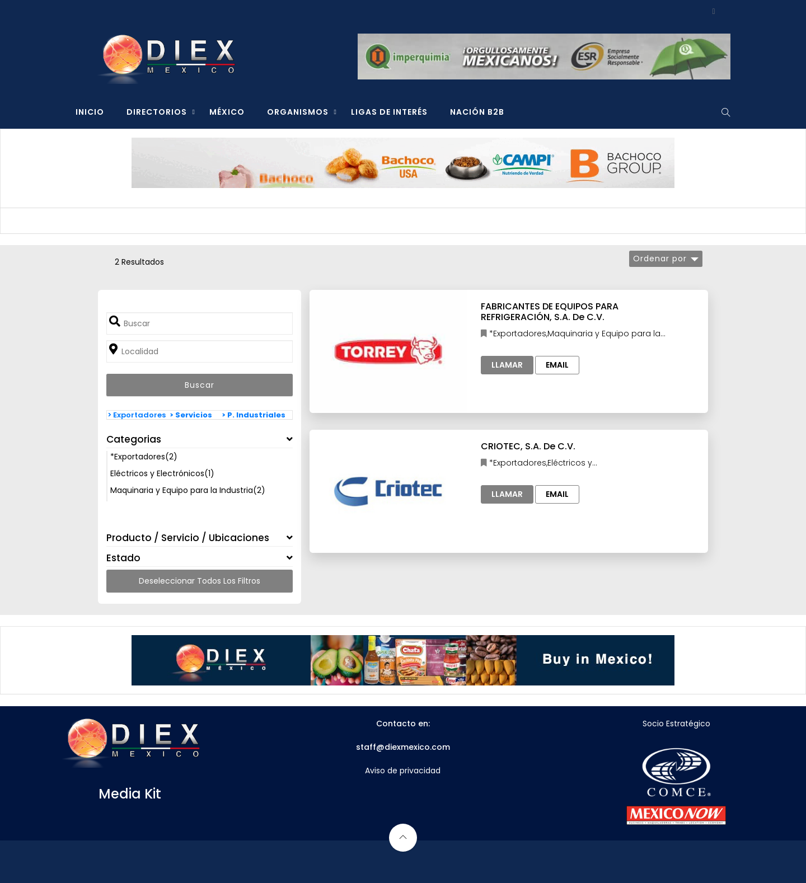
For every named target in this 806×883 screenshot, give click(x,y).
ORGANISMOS (298, 112)
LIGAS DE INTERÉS (389, 112)
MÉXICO (227, 112)
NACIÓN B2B (477, 112)
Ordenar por (660, 258)
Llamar (507, 364)
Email (557, 364)
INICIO (90, 112)
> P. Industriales (253, 415)
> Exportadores (136, 415)
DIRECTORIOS (156, 112)
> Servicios (191, 415)
